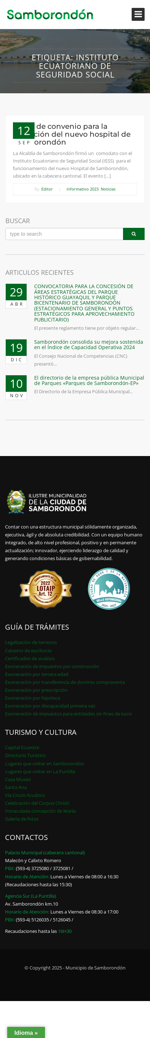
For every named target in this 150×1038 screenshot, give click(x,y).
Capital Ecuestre (22, 747)
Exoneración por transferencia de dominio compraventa (65, 682)
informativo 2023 (83, 189)
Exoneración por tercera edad (36, 674)
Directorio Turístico (25, 755)
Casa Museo (18, 779)
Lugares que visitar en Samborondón (44, 763)
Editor (47, 189)
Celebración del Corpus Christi (37, 803)
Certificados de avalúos (30, 658)
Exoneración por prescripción (36, 690)
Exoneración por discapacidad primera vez (50, 706)
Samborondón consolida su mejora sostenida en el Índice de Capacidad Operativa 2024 (88, 344)
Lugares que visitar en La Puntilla (40, 771)
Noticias (108, 189)
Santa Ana (16, 787)
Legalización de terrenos (31, 642)
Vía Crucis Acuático (25, 795)
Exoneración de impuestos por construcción (52, 666)
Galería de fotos (21, 819)
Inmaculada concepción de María (40, 811)
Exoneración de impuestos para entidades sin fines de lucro (68, 713)
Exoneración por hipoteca (32, 698)
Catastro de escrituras (28, 650)
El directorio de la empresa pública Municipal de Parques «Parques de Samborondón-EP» (89, 380)
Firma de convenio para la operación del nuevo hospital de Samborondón (72, 134)
